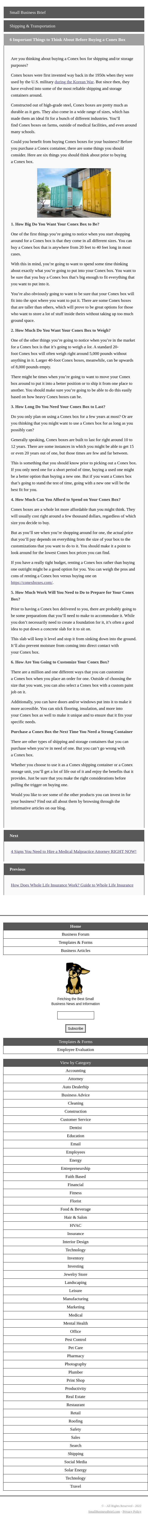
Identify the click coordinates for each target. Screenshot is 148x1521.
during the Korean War (74, 82)
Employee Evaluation (75, 1049)
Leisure (75, 1290)
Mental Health (75, 1323)
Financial (75, 1184)
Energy (76, 1160)
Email (76, 1144)
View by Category (75, 1062)
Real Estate (75, 1396)
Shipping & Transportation (32, 26)
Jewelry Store (75, 1274)
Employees (75, 1152)
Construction (76, 1111)
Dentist (75, 1127)
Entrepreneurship (75, 1168)
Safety (75, 1429)
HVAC (75, 1225)
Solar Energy (75, 1470)
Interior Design (76, 1241)
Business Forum (75, 934)
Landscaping (76, 1282)
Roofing (76, 1421)
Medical (76, 1315)
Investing (76, 1266)
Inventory (75, 1258)
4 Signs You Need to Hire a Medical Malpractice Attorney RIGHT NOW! (74, 851)
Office (75, 1331)
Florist (75, 1201)
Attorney (75, 1078)
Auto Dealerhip (75, 1087)
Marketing (75, 1307)
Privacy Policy (132, 1511)
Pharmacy (75, 1356)
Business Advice (75, 1095)
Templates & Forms (75, 942)
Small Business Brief (27, 12)
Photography (76, 1364)
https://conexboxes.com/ (32, 582)
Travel (75, 1486)
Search (75, 1445)
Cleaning (75, 1103)
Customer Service (75, 1119)
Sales (75, 1437)
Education (75, 1135)
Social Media (75, 1461)
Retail (76, 1413)
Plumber (75, 1372)
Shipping (75, 1453)
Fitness (76, 1193)
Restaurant (75, 1404)
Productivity (75, 1388)
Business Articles (75, 950)
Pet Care (75, 1347)
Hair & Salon (75, 1217)
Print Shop (76, 1380)
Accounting (76, 1070)
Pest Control (75, 1339)
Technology (76, 1250)
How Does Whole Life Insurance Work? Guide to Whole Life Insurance (72, 885)
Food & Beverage (75, 1209)
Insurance (75, 1233)
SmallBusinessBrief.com (104, 1511)
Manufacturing (75, 1298)
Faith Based (75, 1176)
